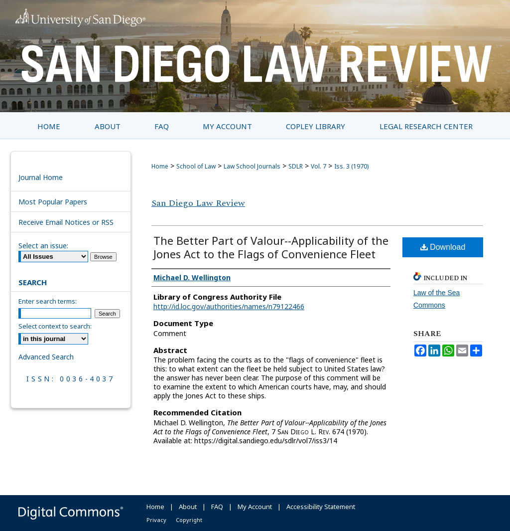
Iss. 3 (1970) (351, 166)
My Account (255, 506)
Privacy (156, 520)
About (188, 506)
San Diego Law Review (198, 203)
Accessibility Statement (320, 506)
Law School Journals (252, 166)
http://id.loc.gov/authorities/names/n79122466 (228, 306)
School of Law (196, 166)
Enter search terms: (47, 301)
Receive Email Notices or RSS (66, 222)
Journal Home (40, 177)
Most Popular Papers (52, 201)
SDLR (295, 166)
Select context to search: (55, 326)
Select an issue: (43, 245)
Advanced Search (46, 356)
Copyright (189, 520)
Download (443, 247)
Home (159, 166)
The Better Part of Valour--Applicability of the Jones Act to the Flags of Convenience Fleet (270, 247)
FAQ (217, 506)
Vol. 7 (318, 166)
